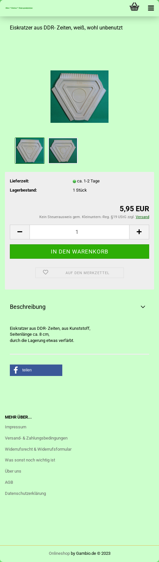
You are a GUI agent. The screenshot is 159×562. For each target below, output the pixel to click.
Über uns (13, 471)
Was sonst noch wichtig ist (30, 460)
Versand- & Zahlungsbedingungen (36, 438)
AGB (9, 482)
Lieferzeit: (19, 180)
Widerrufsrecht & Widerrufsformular (38, 449)
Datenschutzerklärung (25, 493)
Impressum (15, 426)
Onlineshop (59, 553)
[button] (36, 370)
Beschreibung (28, 306)
